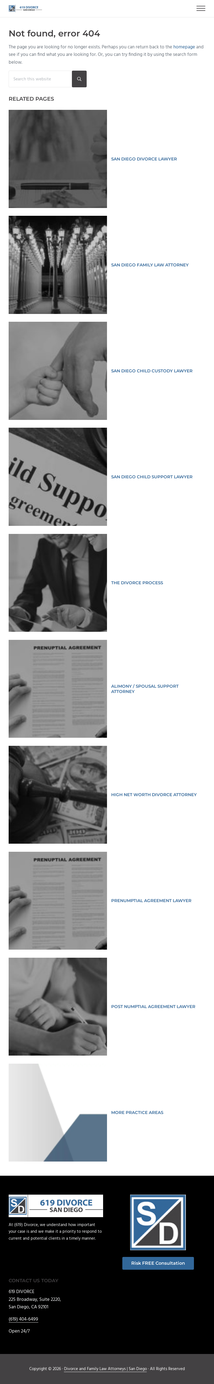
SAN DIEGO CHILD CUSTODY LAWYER (152, 370)
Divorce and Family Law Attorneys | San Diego (105, 1369)
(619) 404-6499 (23, 1319)
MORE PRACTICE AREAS (137, 1112)
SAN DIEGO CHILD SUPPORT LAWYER (152, 476)
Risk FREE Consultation (158, 1263)
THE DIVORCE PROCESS (137, 582)
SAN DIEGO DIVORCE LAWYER (144, 159)
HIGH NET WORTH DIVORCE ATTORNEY (154, 794)
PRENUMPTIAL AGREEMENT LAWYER (151, 900)
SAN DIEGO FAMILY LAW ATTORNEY (150, 265)
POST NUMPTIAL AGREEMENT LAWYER (153, 1006)
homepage (184, 47)
